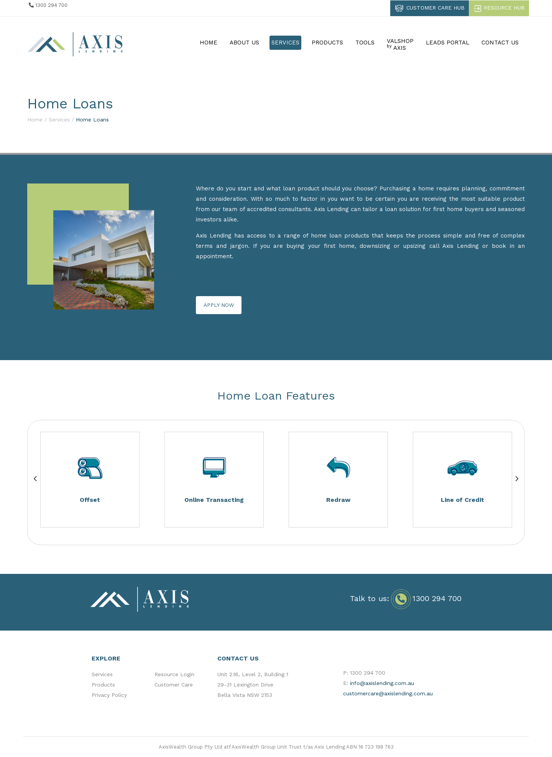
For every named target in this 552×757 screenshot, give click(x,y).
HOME (208, 42)
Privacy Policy (109, 695)
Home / (37, 119)
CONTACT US (500, 42)
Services (102, 674)
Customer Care (173, 685)
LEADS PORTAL (447, 42)
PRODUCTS (327, 42)
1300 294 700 (437, 598)
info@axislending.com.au (382, 683)
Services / (61, 119)
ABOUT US (244, 42)
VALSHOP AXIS (400, 44)
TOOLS (365, 42)
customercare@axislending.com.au (388, 693)
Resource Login (174, 674)
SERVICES (285, 42)
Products (103, 685)
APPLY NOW (219, 305)
